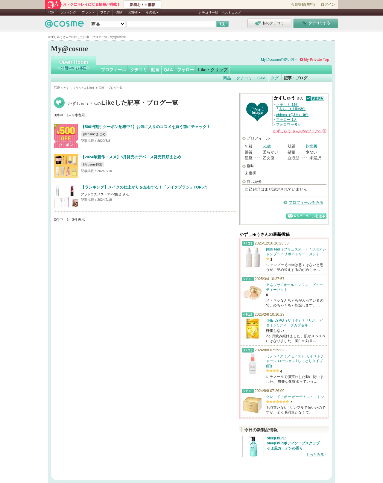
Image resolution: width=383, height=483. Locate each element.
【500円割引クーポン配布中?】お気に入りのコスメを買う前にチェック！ (145, 126)
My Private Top (316, 59)
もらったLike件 (292, 109)
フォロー (185, 69)
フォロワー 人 (288, 124)
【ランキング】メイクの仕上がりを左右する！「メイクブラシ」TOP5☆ (144, 187)
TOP (51, 12)
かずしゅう (123, 103)
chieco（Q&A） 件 (292, 115)
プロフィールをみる (305, 202)
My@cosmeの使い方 (277, 59)
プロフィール (113, 69)
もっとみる (315, 454)
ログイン (328, 4)
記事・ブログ (295, 78)
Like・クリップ (212, 69)
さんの (299, 131)
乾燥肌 (311, 146)
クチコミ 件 (287, 105)
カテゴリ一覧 (208, 12)
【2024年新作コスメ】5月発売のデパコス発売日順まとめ (131, 157)
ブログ (105, 12)
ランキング (68, 12)
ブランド (88, 12)
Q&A (118, 12)
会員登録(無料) (303, 4)
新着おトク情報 (142, 5)
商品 (227, 78)
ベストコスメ (231, 12)
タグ (275, 78)
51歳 (267, 146)
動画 (155, 69)
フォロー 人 (286, 120)
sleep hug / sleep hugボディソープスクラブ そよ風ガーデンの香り (295, 443)
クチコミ (138, 69)
